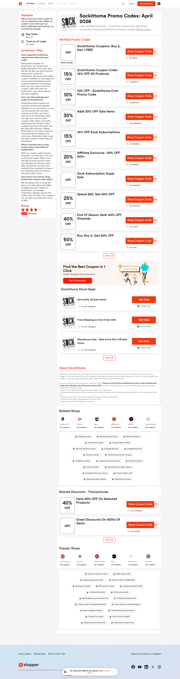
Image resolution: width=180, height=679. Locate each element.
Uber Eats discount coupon (86, 449)
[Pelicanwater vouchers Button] (122, 479)
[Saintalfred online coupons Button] (95, 479)
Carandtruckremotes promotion (122, 610)
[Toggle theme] (159, 3)
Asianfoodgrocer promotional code (95, 598)
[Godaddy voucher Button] (83, 437)
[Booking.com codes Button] (82, 586)
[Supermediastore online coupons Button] (118, 467)
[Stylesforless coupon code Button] (123, 623)
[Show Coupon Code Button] (139, 51)
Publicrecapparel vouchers (92, 610)
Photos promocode (121, 592)
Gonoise (148, 561)
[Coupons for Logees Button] (94, 617)
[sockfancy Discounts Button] (96, 592)
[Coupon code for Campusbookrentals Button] (91, 604)
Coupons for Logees (95, 616)
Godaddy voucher (84, 436)
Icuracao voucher (92, 467)
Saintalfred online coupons (96, 479)
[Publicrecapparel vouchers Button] (91, 610)
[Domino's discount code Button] (107, 437)
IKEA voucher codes (106, 586)
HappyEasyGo (150, 424)
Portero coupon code (124, 473)
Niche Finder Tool (56, 654)
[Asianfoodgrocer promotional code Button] (94, 598)
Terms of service (58, 670)
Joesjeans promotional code (109, 461)
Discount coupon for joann (97, 574)
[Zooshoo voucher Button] (91, 455)
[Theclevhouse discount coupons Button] (119, 455)
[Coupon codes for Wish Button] (120, 443)
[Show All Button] (109, 539)
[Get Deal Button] (144, 299)
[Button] (131, 4)
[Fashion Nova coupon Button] (94, 443)
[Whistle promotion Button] (134, 461)
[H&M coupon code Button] (122, 574)
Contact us (146, 654)
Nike (113, 561)
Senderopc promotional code (94, 622)
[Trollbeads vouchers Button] (81, 461)
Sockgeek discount (111, 449)
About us (135, 654)
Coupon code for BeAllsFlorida (123, 580)
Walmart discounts (133, 436)
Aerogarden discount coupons (96, 473)
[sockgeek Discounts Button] (133, 449)
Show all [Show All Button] (109, 256)
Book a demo (25, 654)
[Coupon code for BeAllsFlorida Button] (122, 580)
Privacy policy (44, 670)
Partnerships (39, 654)
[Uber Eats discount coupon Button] (85, 449)
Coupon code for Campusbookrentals (91, 604)
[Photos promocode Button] (120, 592)
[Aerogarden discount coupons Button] (95, 473)
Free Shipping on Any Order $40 (96, 320)
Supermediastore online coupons (119, 467)
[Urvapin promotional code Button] (125, 598)
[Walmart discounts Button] (132, 437)
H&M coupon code (123, 574)
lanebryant (132, 561)
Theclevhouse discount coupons (120, 455)
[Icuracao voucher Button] (91, 467)
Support (157, 654)
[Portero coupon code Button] (123, 473)
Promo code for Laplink (120, 616)
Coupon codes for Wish (121, 443)
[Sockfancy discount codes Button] (131, 586)
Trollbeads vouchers (82, 461)
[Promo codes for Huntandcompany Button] (126, 604)
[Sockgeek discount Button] (110, 449)
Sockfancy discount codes (132, 586)
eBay (96, 424)
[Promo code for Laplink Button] (120, 617)
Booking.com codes (82, 586)
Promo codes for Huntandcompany (127, 604)
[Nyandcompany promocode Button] (92, 580)
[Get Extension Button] (77, 281)
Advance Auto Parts (101, 561)
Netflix (130, 424)
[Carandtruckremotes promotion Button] (121, 610)
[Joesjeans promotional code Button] (108, 461)
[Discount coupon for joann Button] (96, 574)
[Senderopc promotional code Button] (93, 623)
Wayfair (80, 561)
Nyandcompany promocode (93, 580)
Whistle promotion (135, 461)
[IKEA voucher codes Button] (105, 586)
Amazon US (64, 424)
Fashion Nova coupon (95, 443)
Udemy (79, 424)
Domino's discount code (108, 436)
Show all (109, 540)
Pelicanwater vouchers (123, 479)
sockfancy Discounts (97, 592)
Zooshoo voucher (92, 455)
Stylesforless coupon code (124, 622)
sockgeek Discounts (134, 449)
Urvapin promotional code (126, 598)
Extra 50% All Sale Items (91, 299)
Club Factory (65, 561)
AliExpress (115, 424)
